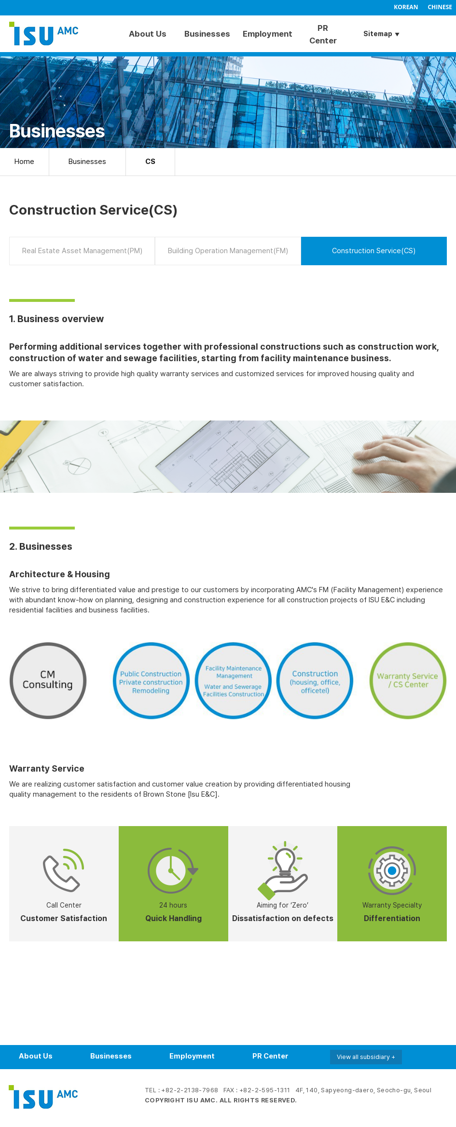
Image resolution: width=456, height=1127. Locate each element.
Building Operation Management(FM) (228, 250)
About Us (147, 34)
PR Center (323, 34)
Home (24, 161)
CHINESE (440, 7)
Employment (265, 34)
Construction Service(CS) (373, 250)
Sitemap (377, 34)
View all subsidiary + (366, 1056)
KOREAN (406, 7)
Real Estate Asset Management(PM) (82, 250)
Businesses (206, 34)
